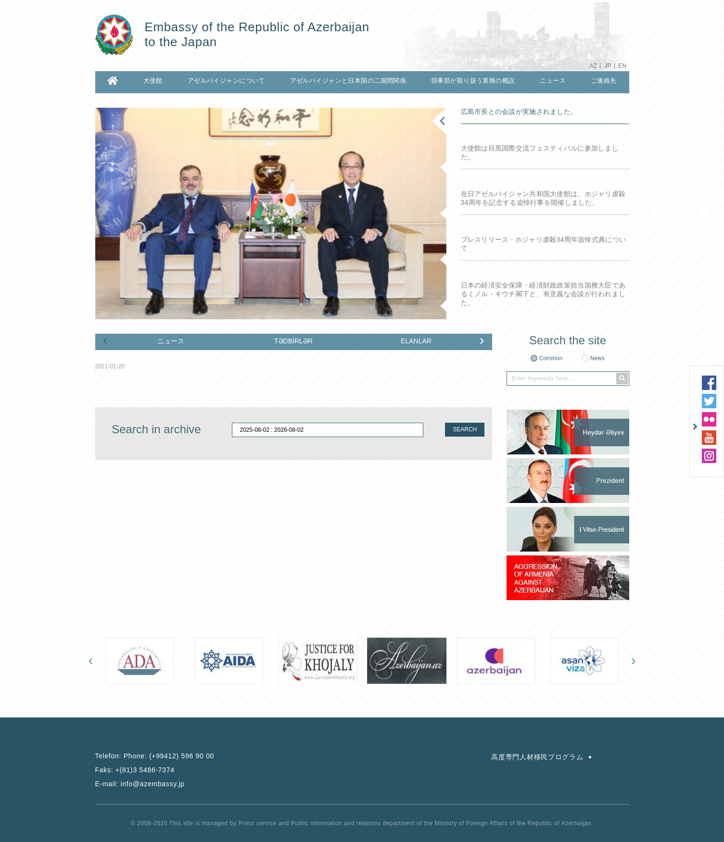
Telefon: (155, 756)
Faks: (135, 770)
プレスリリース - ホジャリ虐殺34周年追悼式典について (543, 244)
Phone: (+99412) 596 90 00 (169, 756)
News (597, 358)
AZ (593, 66)
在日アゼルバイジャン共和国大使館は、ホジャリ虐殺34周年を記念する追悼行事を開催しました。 (543, 198)
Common (551, 358)
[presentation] (105, 340)
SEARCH (465, 429)
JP (607, 66)
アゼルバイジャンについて (226, 80)
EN (622, 66)
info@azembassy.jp (153, 784)
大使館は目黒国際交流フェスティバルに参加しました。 (540, 152)
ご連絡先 (604, 80)
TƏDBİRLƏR (293, 341)
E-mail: (140, 784)
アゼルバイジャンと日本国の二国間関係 (348, 80)
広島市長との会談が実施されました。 (519, 111)
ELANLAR (416, 341)
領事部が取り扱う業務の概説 (473, 80)
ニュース (553, 80)
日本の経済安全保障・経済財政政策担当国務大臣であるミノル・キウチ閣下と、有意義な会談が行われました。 (543, 293)
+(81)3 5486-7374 (145, 770)
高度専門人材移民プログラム (537, 757)
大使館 (153, 80)
